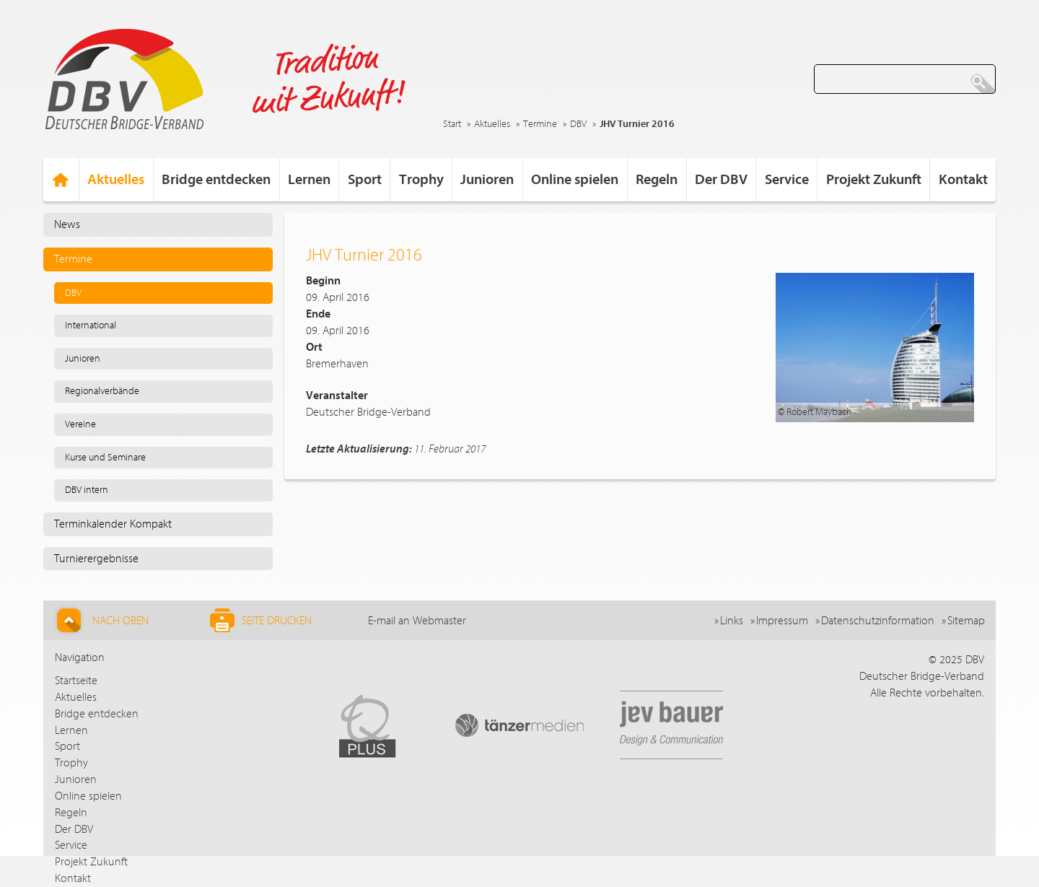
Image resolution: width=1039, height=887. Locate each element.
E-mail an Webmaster (417, 620)
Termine (540, 124)
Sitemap (966, 620)
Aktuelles (492, 124)
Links (731, 620)
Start (452, 124)
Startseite (76, 680)
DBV (578, 124)
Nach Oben (101, 620)
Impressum (782, 620)
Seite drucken (261, 620)
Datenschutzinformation (877, 620)
